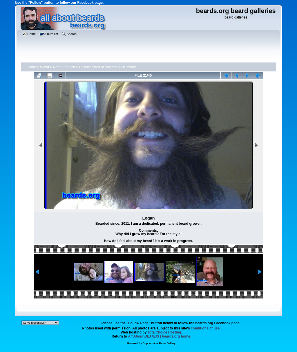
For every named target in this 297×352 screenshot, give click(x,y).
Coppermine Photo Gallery (159, 343)
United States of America (98, 67)
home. (159, 336)
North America (64, 67)
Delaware (128, 67)
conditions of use (205, 328)
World (44, 67)
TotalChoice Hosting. (165, 332)
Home (31, 67)
